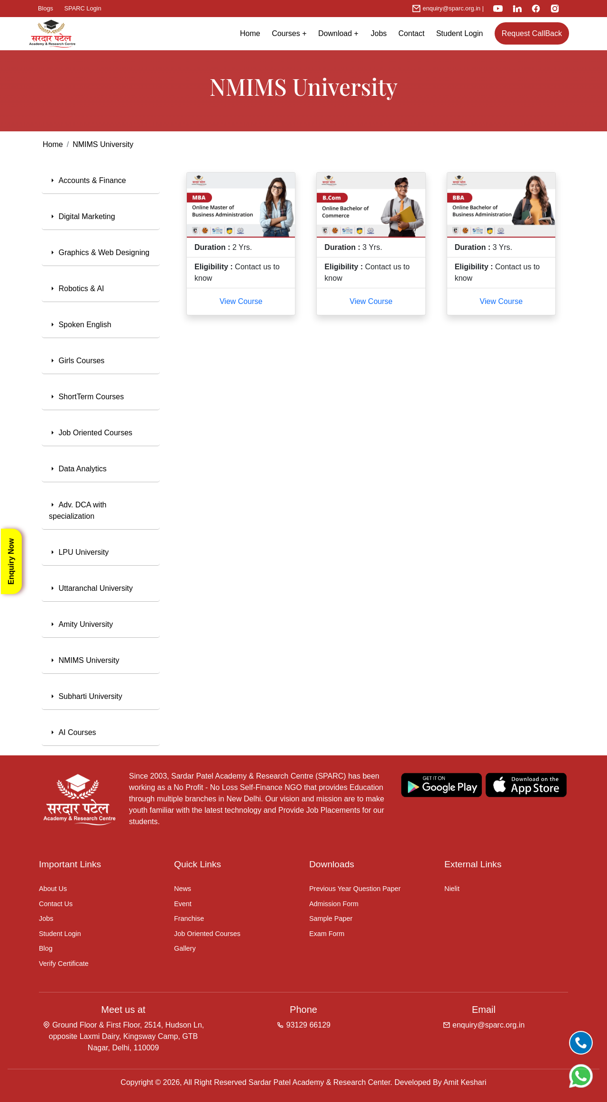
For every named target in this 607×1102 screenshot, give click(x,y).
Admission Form (334, 904)
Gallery (185, 948)
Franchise (189, 918)
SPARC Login (82, 8)
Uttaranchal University (91, 588)
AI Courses (72, 732)
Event (183, 904)
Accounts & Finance (87, 180)
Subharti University (85, 696)
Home (250, 33)
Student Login (459, 33)
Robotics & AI (76, 289)
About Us (53, 888)
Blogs (45, 8)
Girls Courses (76, 361)
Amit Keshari (465, 1082)
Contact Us (56, 904)
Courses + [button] (289, 33)
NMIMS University (103, 144)
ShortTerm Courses (86, 397)
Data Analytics (78, 469)
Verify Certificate (64, 963)
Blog (46, 948)
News (182, 888)
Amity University (81, 624)
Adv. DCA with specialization (78, 510)
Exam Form (326, 933)
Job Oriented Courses (90, 433)
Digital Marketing (82, 216)
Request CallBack (532, 33)
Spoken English (80, 325)
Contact (411, 33)
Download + (341, 33)
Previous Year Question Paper (355, 888)
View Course (241, 301)
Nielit (452, 888)
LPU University (79, 552)
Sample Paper (330, 918)
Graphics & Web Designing (99, 252)
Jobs (379, 33)
